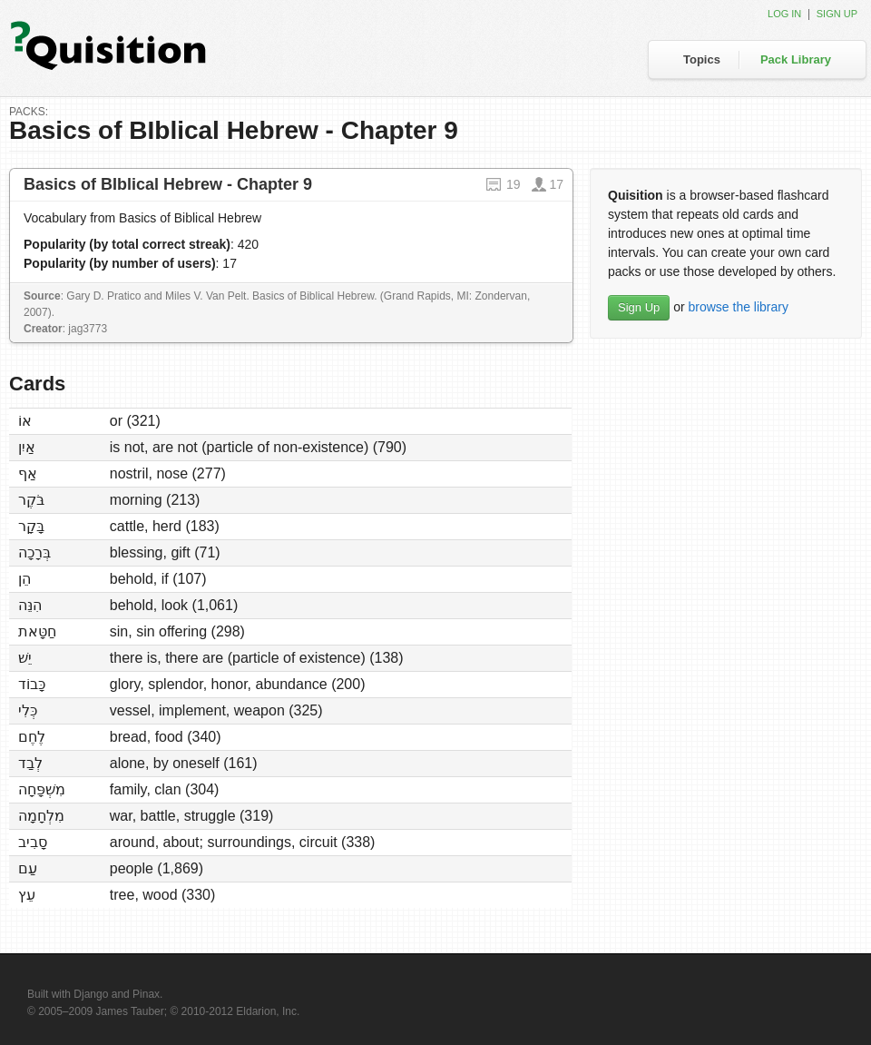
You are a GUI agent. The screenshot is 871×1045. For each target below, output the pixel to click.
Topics (701, 59)
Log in (784, 13)
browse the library (738, 307)
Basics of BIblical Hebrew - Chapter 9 (168, 184)
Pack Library (795, 59)
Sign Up (639, 307)
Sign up (837, 13)
